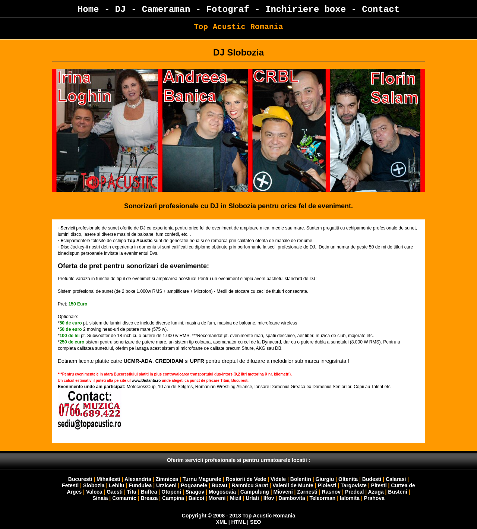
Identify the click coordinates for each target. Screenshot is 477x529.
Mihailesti (108, 479)
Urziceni (166, 485)
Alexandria (137, 479)
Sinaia (100, 498)
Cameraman (166, 9)
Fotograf (227, 9)
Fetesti (70, 485)
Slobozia (94, 485)
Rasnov (331, 492)
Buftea (149, 492)
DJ (120, 9)
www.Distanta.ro (146, 380)
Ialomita (350, 498)
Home (88, 9)
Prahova (374, 498)
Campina (173, 498)
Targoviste (354, 485)
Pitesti (379, 485)
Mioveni (283, 492)
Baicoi (196, 498)
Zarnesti (307, 492)
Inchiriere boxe (305, 9)
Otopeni (171, 492)
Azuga (376, 492)
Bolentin (300, 479)
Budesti (371, 479)
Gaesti (115, 492)
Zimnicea (166, 479)
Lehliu (116, 485)
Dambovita (291, 498)
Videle (278, 479)
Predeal (354, 492)
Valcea (94, 492)
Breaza (149, 498)
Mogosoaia (222, 492)
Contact (380, 9)
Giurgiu (325, 479)
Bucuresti (80, 479)
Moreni (217, 498)
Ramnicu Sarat (249, 485)
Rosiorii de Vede (245, 479)
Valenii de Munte (292, 485)
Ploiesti (327, 485)
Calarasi (396, 479)
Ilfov (268, 498)
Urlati (252, 498)
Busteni (397, 492)
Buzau (219, 485)
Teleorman (322, 498)
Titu (131, 492)
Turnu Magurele (202, 479)
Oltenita (348, 479)
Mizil (235, 498)
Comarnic (124, 498)
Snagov (195, 492)
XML (221, 522)
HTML (238, 522)
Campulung (254, 492)
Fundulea (140, 485)
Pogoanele (194, 485)
